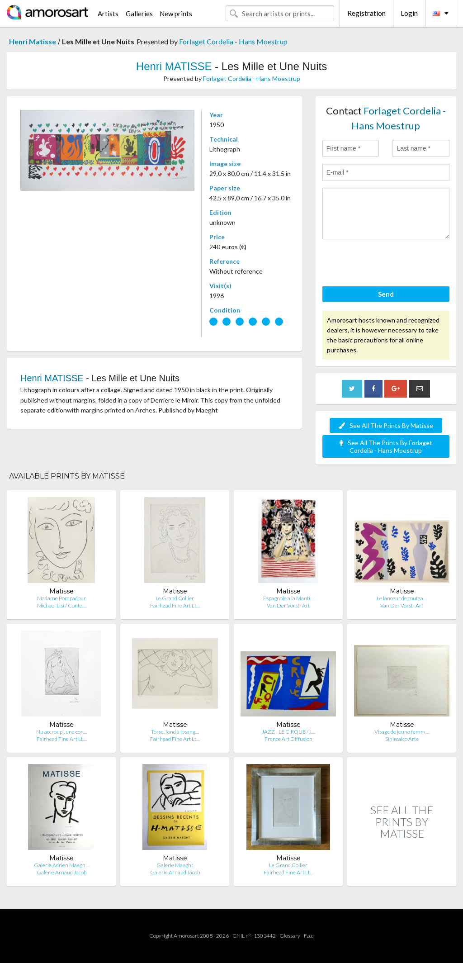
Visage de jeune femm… (401, 731)
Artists (108, 13)
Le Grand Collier (175, 598)
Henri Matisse (32, 41)
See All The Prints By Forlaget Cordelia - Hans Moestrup (386, 446)
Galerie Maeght (174, 865)
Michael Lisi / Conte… (61, 605)
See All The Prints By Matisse (386, 425)
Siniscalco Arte (402, 738)
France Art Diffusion (288, 738)
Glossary (289, 935)
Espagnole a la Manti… (288, 598)
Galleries (139, 13)
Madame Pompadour (61, 598)
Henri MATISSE (174, 66)
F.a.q (309, 935)
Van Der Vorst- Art (288, 605)
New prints (176, 13)
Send (386, 294)
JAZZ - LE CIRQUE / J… (288, 731)
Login (409, 13)
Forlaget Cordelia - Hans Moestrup (233, 41)
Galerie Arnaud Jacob (61, 872)
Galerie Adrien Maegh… (61, 865)
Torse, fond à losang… (175, 731)
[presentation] (391, 264)
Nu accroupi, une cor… (61, 731)
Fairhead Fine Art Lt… (175, 605)
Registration (366, 13)
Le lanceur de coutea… (402, 598)
